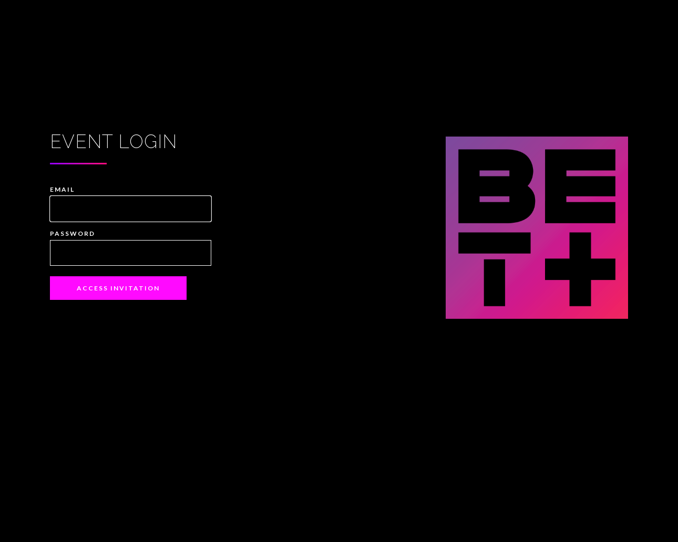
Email (62, 189)
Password (72, 233)
